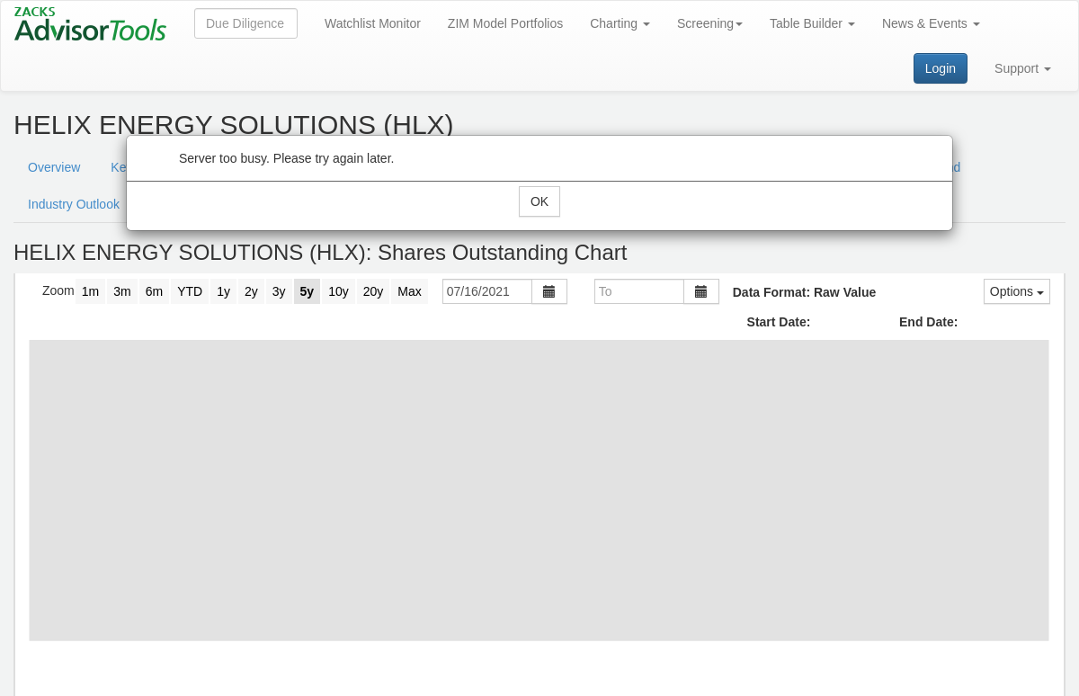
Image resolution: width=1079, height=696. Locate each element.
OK (539, 201)
